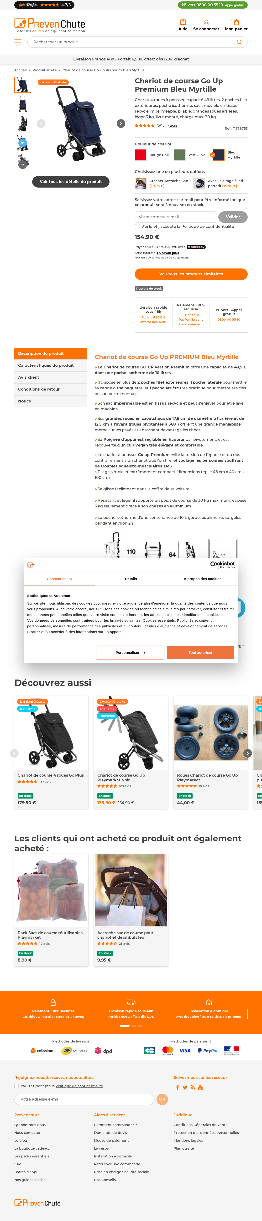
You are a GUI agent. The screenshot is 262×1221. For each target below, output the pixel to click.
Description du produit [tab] (41, 353)
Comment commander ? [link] (115, 1125)
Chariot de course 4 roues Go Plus (51, 775)
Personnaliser (130, 652)
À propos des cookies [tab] (202, 579)
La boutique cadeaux (32, 1148)
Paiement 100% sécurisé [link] (53, 1011)
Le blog (20, 1140)
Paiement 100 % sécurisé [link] (191, 307)
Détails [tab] (131, 579)
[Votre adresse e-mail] (84, 1099)
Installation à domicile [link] (208, 1011)
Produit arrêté (44, 70)
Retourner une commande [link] (117, 1164)
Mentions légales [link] (188, 1140)
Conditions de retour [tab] (39, 389)
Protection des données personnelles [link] (206, 1133)
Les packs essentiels (31, 1156)
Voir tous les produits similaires (191, 274)
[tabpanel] (171, 504)
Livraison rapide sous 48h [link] (153, 309)
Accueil (20, 70)
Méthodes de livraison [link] (71, 1041)
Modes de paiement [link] (111, 1140)
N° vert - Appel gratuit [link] (229, 312)
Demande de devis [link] (110, 1133)
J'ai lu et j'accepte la (188, 226)
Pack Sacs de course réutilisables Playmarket (50, 935)
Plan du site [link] (184, 1148)
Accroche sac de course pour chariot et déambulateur (125, 935)
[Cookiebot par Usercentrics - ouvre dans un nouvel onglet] (214, 565)
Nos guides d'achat (30, 1180)
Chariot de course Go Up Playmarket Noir (121, 777)
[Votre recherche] (137, 42)
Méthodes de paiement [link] (190, 1041)
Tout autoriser (201, 652)
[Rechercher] (239, 42)
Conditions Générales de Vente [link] (201, 1125)
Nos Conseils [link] (105, 1180)
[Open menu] (17, 42)
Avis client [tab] (28, 377)
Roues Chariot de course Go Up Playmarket (207, 777)
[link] (206, 25)
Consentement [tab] (59, 579)
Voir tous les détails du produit (71, 181)
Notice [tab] (24, 401)
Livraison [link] (101, 1148)
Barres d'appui (26, 1172)
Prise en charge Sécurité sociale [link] (121, 1172)
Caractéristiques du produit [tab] (46, 365)
